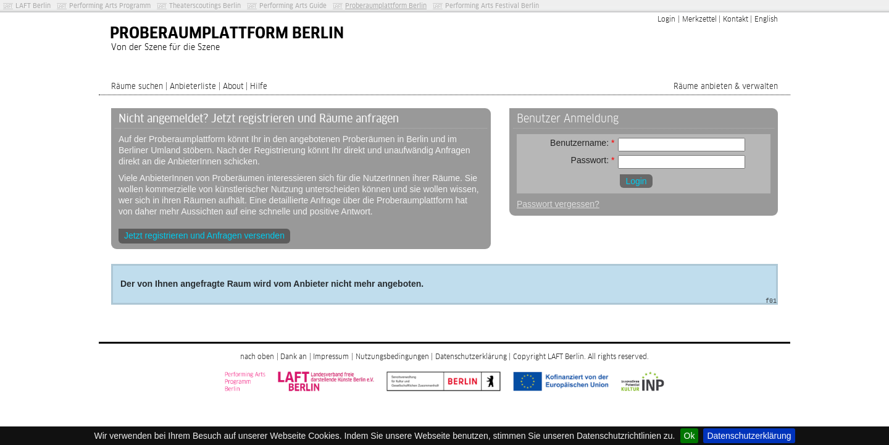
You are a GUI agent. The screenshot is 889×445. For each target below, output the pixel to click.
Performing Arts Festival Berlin (492, 5)
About (233, 87)
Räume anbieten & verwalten (726, 87)
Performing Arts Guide (293, 5)
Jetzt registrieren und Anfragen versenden (204, 235)
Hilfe (258, 87)
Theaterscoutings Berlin (205, 5)
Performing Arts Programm (110, 5)
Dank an (293, 357)
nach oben (257, 357)
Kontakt (735, 19)
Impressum (331, 357)
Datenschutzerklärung (749, 436)
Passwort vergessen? (558, 204)
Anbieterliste (193, 87)
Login (666, 19)
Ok (689, 436)
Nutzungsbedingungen (392, 357)
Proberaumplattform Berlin (386, 5)
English (766, 19)
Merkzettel (699, 19)
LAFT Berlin (33, 5)
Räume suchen (137, 87)
